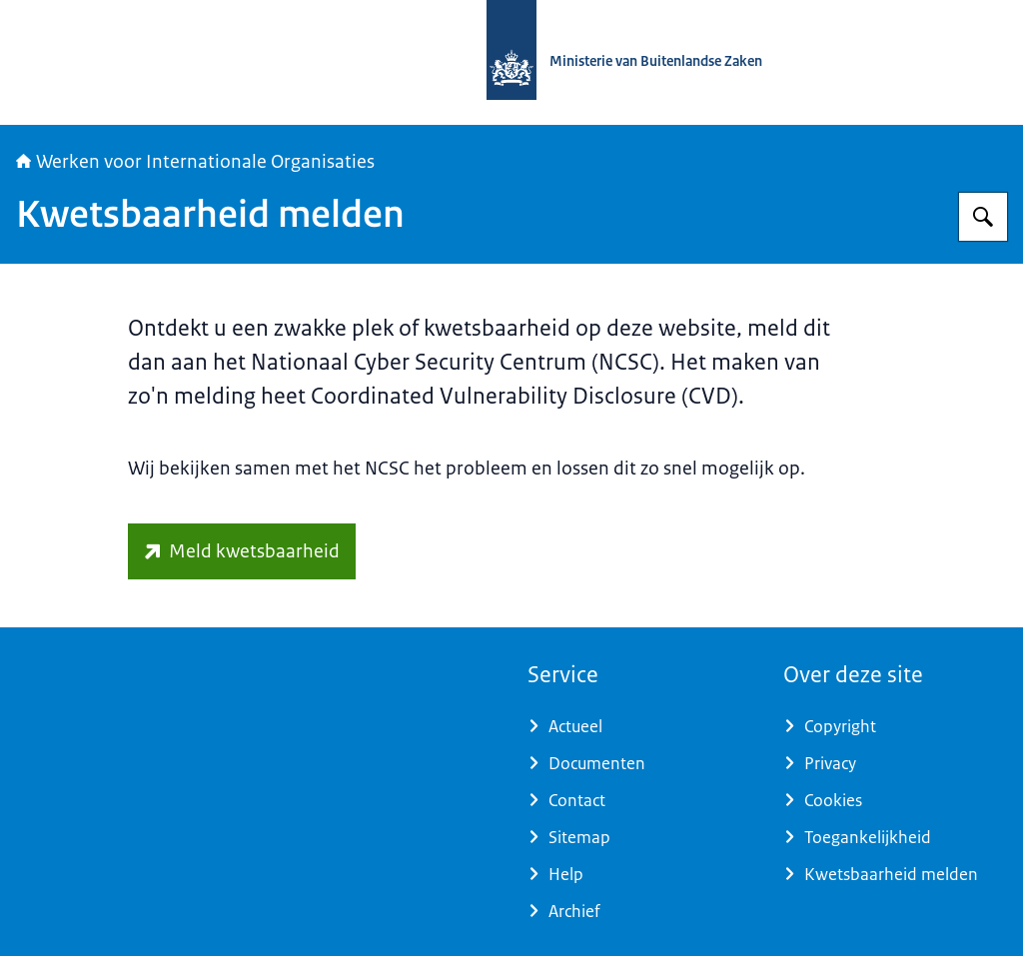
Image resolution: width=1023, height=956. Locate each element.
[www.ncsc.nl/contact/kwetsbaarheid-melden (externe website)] (242, 551)
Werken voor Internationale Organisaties (195, 162)
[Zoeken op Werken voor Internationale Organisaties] (983, 217)
